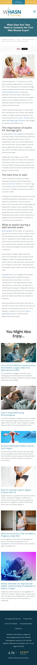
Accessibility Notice (26, 624)
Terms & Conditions (11, 624)
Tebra (27, 658)
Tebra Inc (18, 619)
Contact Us (18, 628)
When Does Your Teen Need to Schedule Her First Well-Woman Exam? (18, 40)
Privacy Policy (27, 619)
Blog (18, 39)
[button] (18, 2)
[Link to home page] (16, 11)
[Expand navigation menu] (34, 11)
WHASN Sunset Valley (8, 39)
